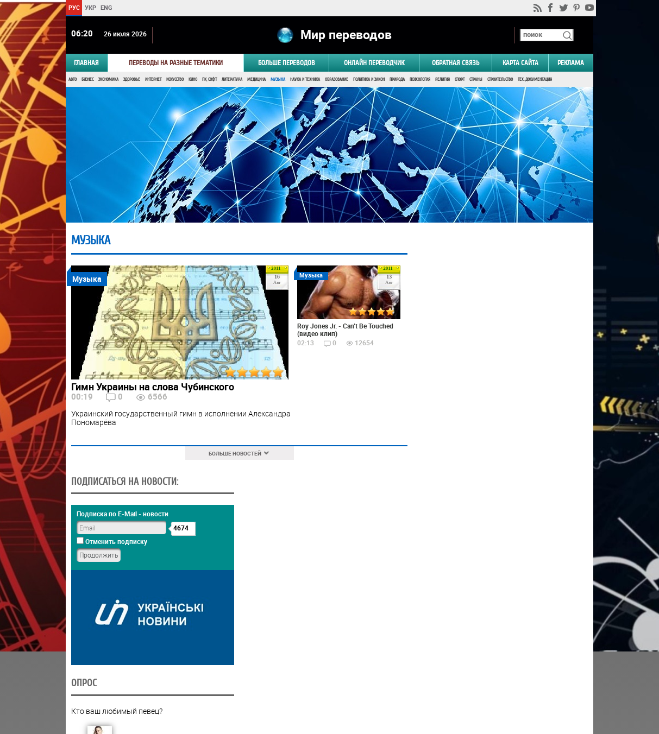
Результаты (501, 653)
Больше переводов (286, 63)
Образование (336, 80)
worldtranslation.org (486, 678)
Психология (420, 80)
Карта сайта (520, 63)
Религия (442, 80)
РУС (74, 7)
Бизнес (87, 80)
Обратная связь (455, 63)
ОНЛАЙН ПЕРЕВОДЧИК (374, 63)
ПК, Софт (209, 80)
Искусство (175, 80)
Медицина (256, 80)
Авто (72, 80)
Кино (193, 80)
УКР (90, 7)
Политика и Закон (369, 80)
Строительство (500, 80)
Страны (475, 80)
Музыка (278, 80)
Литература (232, 80)
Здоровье (131, 80)
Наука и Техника (305, 80)
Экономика (108, 80)
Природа (397, 80)
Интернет (153, 80)
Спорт (460, 80)
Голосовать (501, 636)
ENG (106, 7)
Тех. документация (535, 80)
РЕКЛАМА (570, 63)
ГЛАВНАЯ (86, 63)
